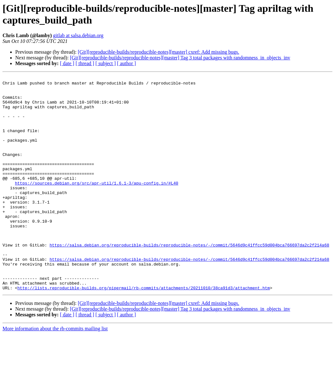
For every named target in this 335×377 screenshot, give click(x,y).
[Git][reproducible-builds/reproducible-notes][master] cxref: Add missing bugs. (158, 52)
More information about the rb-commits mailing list (55, 371)
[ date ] (67, 63)
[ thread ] (85, 63)
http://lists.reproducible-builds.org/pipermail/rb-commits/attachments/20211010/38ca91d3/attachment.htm (143, 330)
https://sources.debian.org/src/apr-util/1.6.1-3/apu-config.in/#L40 (96, 205)
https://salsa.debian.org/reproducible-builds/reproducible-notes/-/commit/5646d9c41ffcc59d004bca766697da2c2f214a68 (189, 279)
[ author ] (126, 63)
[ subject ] (105, 63)
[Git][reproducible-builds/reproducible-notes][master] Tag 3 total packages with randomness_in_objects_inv (180, 57)
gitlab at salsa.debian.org (78, 35)
